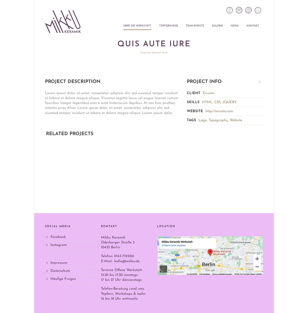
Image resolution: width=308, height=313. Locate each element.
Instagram (58, 245)
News (235, 26)
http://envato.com (219, 111)
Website (236, 120)
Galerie (217, 26)
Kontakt (253, 26)
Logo (203, 120)
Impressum (58, 263)
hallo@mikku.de (127, 261)
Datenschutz (60, 271)
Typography (218, 120)
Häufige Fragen (63, 279)
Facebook (58, 237)
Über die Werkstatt (137, 26)
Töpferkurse (168, 26)
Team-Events (195, 26)
